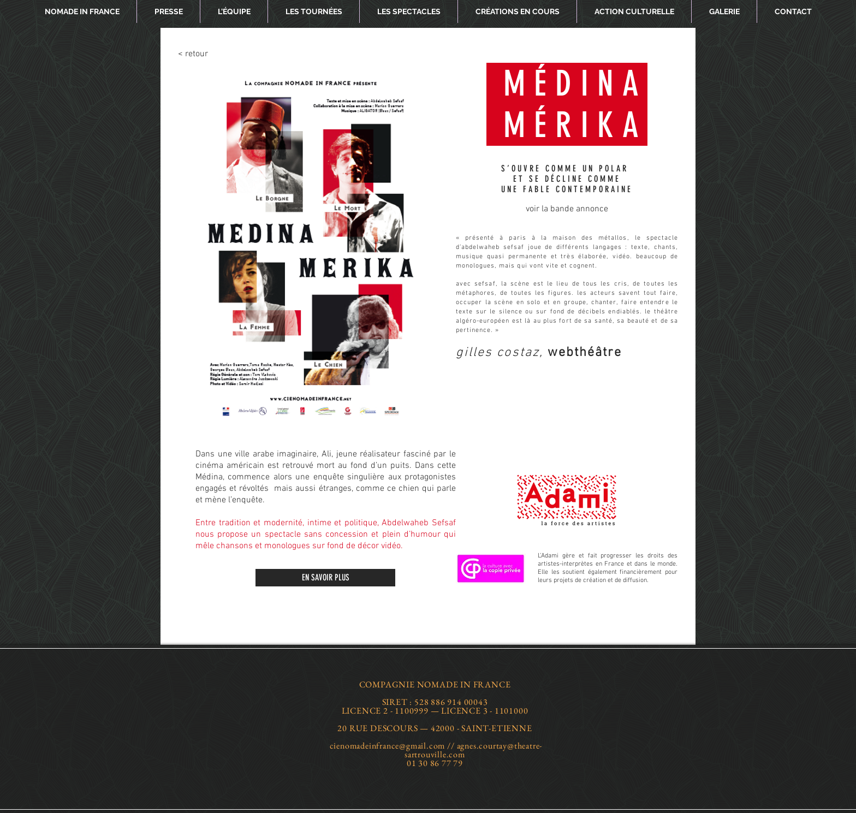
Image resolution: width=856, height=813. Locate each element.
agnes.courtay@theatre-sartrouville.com (473, 750)
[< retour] (213, 54)
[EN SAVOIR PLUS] (325, 577)
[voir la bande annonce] (567, 209)
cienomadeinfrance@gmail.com (387, 745)
